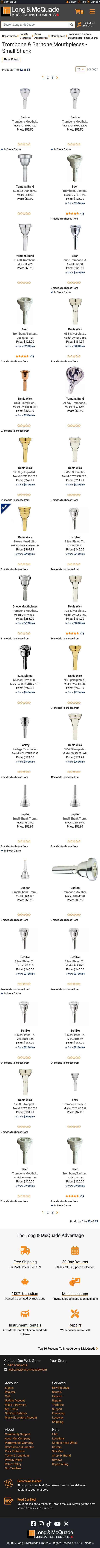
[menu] (91, 10)
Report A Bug (60, 1464)
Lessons (57, 1396)
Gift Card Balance (16, 1413)
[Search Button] (71, 24)
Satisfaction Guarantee (19, 1447)
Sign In (9, 1387)
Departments (9, 36)
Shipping (57, 1421)
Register (10, 1392)
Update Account (15, 1400)
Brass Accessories (41, 36)
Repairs (57, 1400)
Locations (58, 1438)
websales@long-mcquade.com (25, 1369)
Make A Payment (15, 1404)
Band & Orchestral (25, 36)
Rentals (57, 1392)
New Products (61, 1387)
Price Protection (15, 1451)
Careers (57, 1447)
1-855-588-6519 (15, 1365)
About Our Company (17, 1438)
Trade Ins (58, 1404)
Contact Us (8, 1)
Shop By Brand (61, 1455)
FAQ (54, 1434)
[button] (75, 10)
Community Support (17, 1434)
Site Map (57, 1451)
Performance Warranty (19, 1442)
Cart (7, 1396)
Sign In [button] (71, 1)
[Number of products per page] (80, 69)
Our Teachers (13, 1468)
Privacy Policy (14, 1459)
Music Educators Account (21, 1417)
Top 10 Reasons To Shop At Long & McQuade (68, 1349)
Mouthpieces (58, 36)
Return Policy (13, 1464)
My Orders (11, 1409)
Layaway (57, 1417)
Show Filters (11, 59)
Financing (58, 1413)
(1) (82, 214)
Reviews (57, 1459)
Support (57, 1409)
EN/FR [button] (92, 1)
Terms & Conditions (17, 1455)
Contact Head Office (64, 1442)
